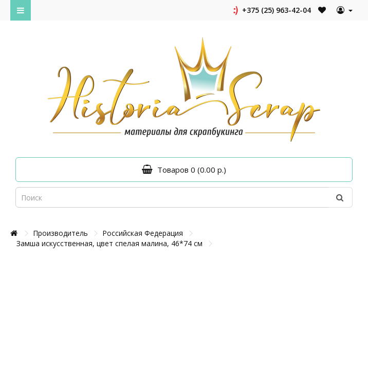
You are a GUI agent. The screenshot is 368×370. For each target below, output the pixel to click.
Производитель (60, 233)
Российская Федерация (142, 233)
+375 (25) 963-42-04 (271, 10)
